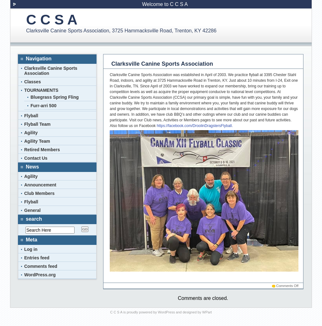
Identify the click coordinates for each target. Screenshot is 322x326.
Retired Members (42, 149)
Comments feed (40, 266)
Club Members (39, 193)
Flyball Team (37, 124)
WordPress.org (40, 274)
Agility (31, 132)
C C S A (51, 20)
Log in (30, 249)
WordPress (166, 312)
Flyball (31, 115)
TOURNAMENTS (41, 90)
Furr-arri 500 (43, 105)
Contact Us (35, 158)
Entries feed (36, 257)
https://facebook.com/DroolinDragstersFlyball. (194, 126)
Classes (32, 81)
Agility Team (37, 141)
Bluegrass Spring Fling (55, 97)
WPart (207, 312)
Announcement (40, 184)
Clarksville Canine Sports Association (162, 64)
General (32, 210)
